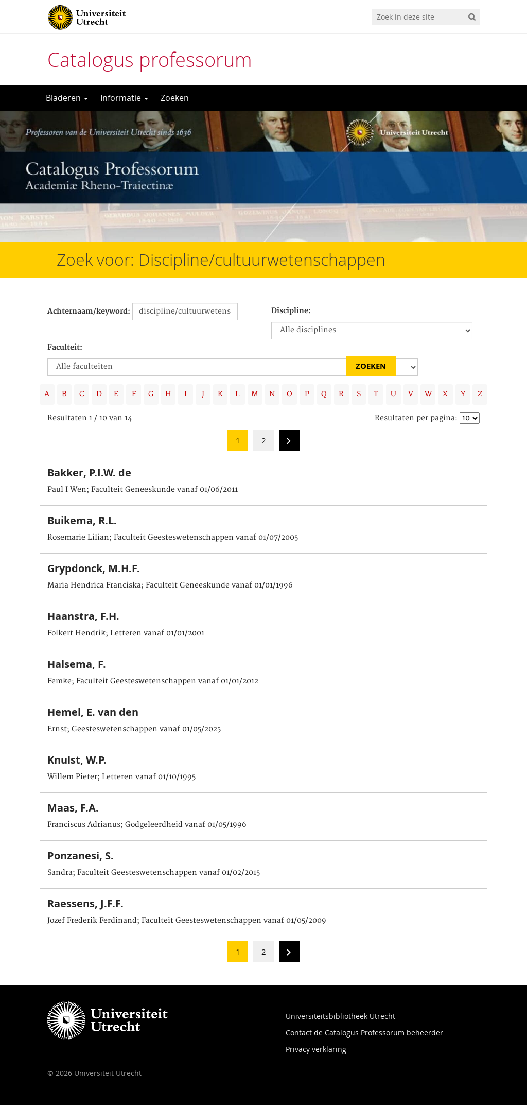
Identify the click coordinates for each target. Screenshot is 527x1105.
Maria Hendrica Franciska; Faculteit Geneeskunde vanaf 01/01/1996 (170, 585)
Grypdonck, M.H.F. (93, 568)
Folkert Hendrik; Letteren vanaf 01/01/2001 (125, 633)
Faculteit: (64, 347)
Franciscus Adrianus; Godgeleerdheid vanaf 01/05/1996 (147, 825)
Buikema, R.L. (82, 520)
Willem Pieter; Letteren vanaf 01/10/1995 (121, 777)
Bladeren (67, 97)
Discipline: (291, 311)
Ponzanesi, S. (80, 855)
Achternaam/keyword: (88, 311)
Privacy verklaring (316, 1049)
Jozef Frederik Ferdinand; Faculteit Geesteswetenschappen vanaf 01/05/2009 (186, 920)
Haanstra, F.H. (83, 616)
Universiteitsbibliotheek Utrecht (340, 1016)
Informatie (124, 97)
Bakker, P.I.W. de (89, 472)
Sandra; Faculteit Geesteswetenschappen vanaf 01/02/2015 (153, 872)
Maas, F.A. (73, 808)
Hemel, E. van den (92, 712)
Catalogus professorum (149, 59)
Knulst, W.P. (77, 760)
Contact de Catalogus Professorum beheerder (364, 1033)
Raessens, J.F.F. (85, 903)
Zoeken (175, 97)
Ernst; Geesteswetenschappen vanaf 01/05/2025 (134, 729)
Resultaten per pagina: (416, 418)
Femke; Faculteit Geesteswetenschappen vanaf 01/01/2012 (152, 681)
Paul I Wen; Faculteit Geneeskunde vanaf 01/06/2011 (142, 489)
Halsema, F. (76, 664)
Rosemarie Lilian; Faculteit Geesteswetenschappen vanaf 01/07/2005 (172, 537)
